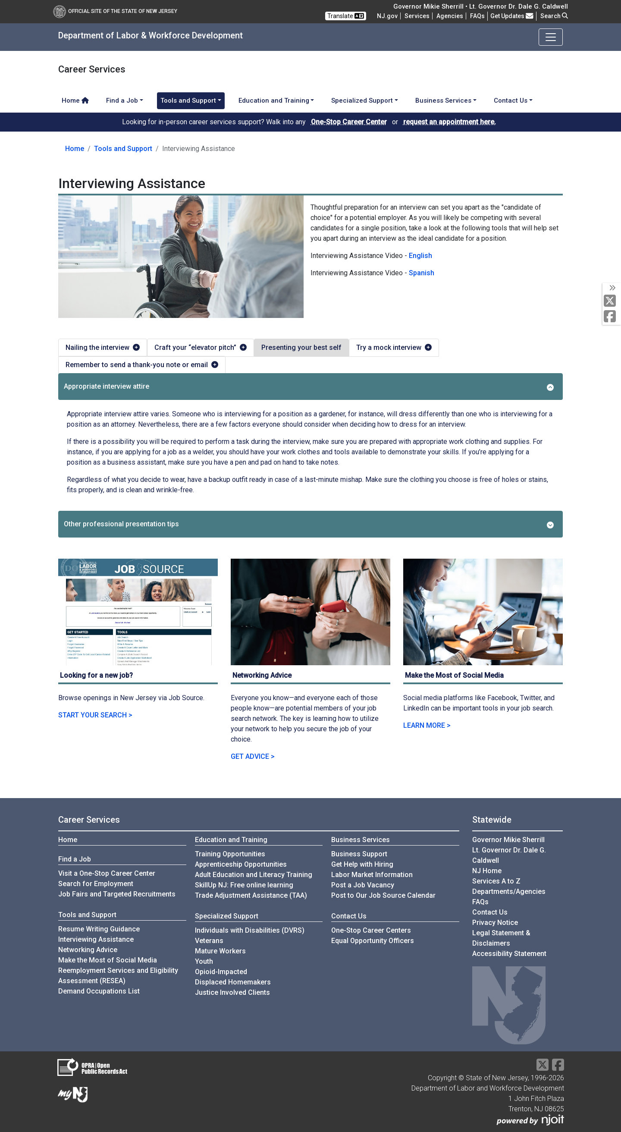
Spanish (421, 273)
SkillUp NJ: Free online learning (244, 885)
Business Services (360, 840)
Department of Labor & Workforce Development (150, 35)
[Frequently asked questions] (477, 16)
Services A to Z (496, 881)
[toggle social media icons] (611, 288)
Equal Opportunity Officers (372, 941)
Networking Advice (87, 950)
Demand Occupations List (99, 991)
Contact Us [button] (510, 100)
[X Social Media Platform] (611, 301)
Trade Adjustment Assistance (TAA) (251, 895)
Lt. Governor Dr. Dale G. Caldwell (509, 855)
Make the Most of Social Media (107, 960)
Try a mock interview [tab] (394, 347)
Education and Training (231, 840)
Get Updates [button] (511, 16)
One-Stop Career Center (349, 122)
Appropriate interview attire (309, 386)
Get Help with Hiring (362, 864)
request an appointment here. (449, 122)
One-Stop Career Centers (371, 930)
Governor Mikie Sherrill (508, 840)
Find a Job (74, 859)
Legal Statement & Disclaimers (501, 938)
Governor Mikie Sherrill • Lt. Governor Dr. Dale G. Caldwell (480, 6)
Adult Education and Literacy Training (253, 875)
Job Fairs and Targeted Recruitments (117, 894)
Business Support (359, 854)
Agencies (449, 16)
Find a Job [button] (122, 100)
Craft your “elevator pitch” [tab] (200, 347)
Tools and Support (123, 149)
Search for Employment (95, 884)
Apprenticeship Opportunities (241, 864)
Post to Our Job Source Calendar (383, 895)
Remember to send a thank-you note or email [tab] (142, 365)
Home (75, 100)
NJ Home (487, 871)
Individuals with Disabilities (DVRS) (249, 930)
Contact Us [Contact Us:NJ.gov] (490, 912)
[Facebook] (611, 316)
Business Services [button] (443, 100)
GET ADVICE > (253, 756)
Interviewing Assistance (96, 939)
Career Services (89, 819)
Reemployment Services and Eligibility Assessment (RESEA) (118, 975)
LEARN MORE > (427, 725)
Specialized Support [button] (362, 100)
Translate (345, 16)
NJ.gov (387, 16)
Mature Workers (220, 951)
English (420, 256)
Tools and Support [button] (188, 100)
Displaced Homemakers (233, 982)
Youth (204, 961)
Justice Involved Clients (232, 992)
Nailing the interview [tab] (103, 347)
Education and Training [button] (273, 100)
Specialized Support (226, 916)
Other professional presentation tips (309, 524)
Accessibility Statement (509, 954)
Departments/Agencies (509, 891)
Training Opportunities (230, 854)
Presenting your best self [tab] (301, 347)
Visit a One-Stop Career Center (106, 873)
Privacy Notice (495, 922)
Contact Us (349, 916)
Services (417, 16)
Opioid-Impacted (221, 972)
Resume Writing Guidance (99, 929)
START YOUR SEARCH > (95, 715)
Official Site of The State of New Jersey (115, 11)
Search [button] (554, 16)
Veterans (209, 941)
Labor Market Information (372, 875)
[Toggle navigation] (551, 37)
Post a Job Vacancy (362, 885)
